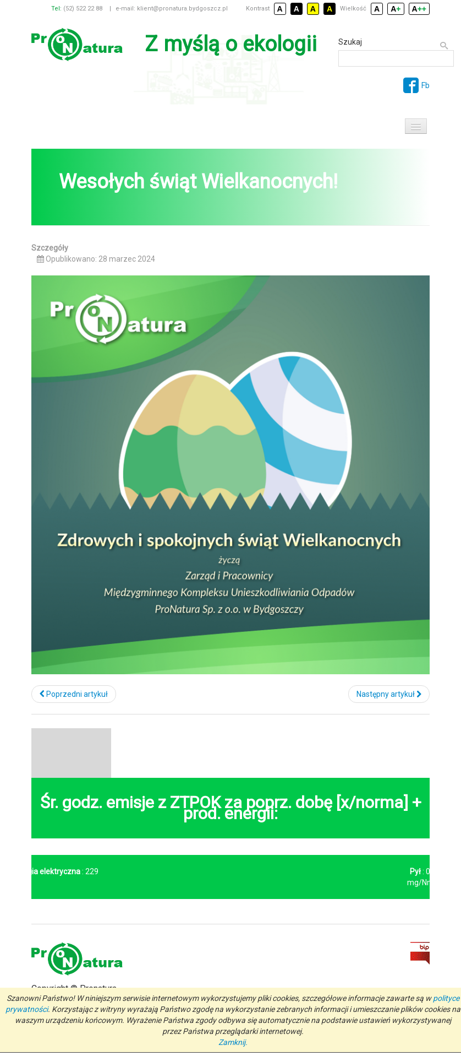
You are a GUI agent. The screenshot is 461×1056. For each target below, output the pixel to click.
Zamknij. (233, 1042)
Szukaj (350, 41)
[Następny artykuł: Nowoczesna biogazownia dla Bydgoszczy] (389, 694)
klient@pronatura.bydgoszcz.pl (182, 8)
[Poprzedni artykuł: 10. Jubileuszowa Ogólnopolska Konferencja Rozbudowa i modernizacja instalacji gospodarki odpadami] (73, 694)
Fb (416, 85)
